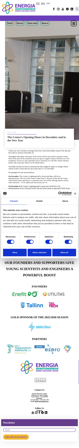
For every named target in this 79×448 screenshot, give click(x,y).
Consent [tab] (14, 201)
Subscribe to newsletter (16, 437)
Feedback (39, 410)
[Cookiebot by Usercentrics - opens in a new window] (60, 193)
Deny (14, 252)
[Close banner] (75, 193)
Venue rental (32, 23)
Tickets (10, 23)
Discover (20, 23)
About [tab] (65, 201)
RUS (43, 3)
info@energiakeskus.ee (42, 401)
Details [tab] (39, 201)
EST (38, 3)
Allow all (64, 252)
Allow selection (39, 252)
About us (44, 23)
